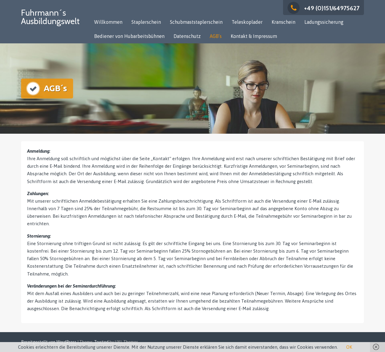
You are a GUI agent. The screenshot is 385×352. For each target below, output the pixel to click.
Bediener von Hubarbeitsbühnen (129, 36)
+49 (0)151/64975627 (323, 8)
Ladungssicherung (323, 22)
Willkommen (108, 22)
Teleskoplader (247, 22)
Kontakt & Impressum (254, 36)
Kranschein (283, 22)
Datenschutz (187, 36)
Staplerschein (146, 22)
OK (349, 347)
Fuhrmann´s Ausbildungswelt (50, 17)
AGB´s (216, 36)
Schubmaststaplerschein (196, 22)
